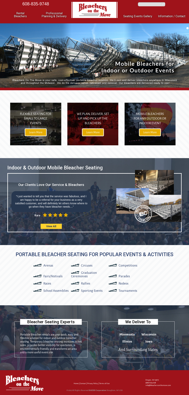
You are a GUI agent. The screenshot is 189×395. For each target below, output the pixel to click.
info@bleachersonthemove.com (158, 385)
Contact (83, 383)
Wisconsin (148, 334)
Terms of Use (104, 383)
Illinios (127, 341)
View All (51, 226)
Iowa (148, 341)
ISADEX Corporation (97, 390)
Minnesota (127, 334)
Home (76, 383)
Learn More (35, 132)
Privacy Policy (92, 383)
